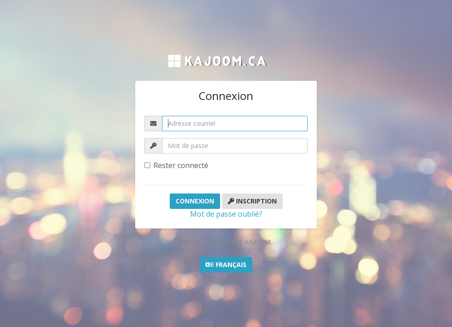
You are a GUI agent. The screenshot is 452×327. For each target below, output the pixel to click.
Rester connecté (176, 165)
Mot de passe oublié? (226, 214)
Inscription (252, 201)
